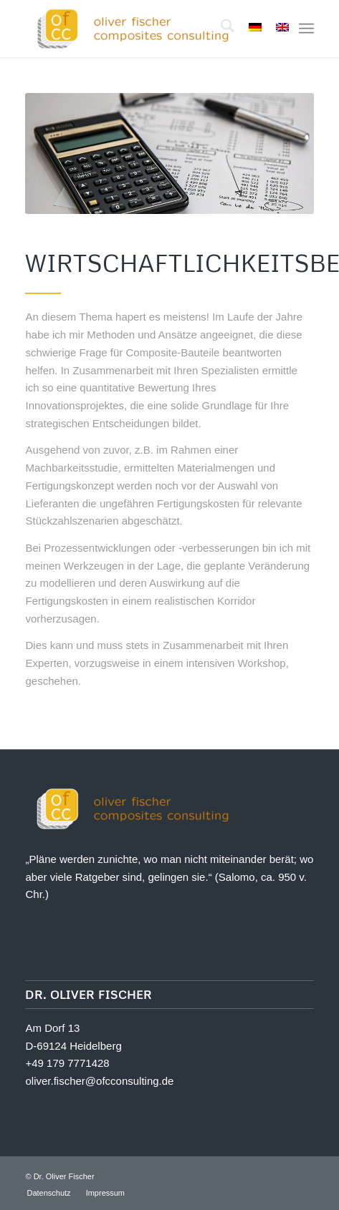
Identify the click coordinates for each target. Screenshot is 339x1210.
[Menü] (306, 28)
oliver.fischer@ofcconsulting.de (99, 1081)
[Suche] (220, 28)
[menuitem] (220, 28)
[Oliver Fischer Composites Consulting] (140, 28)
